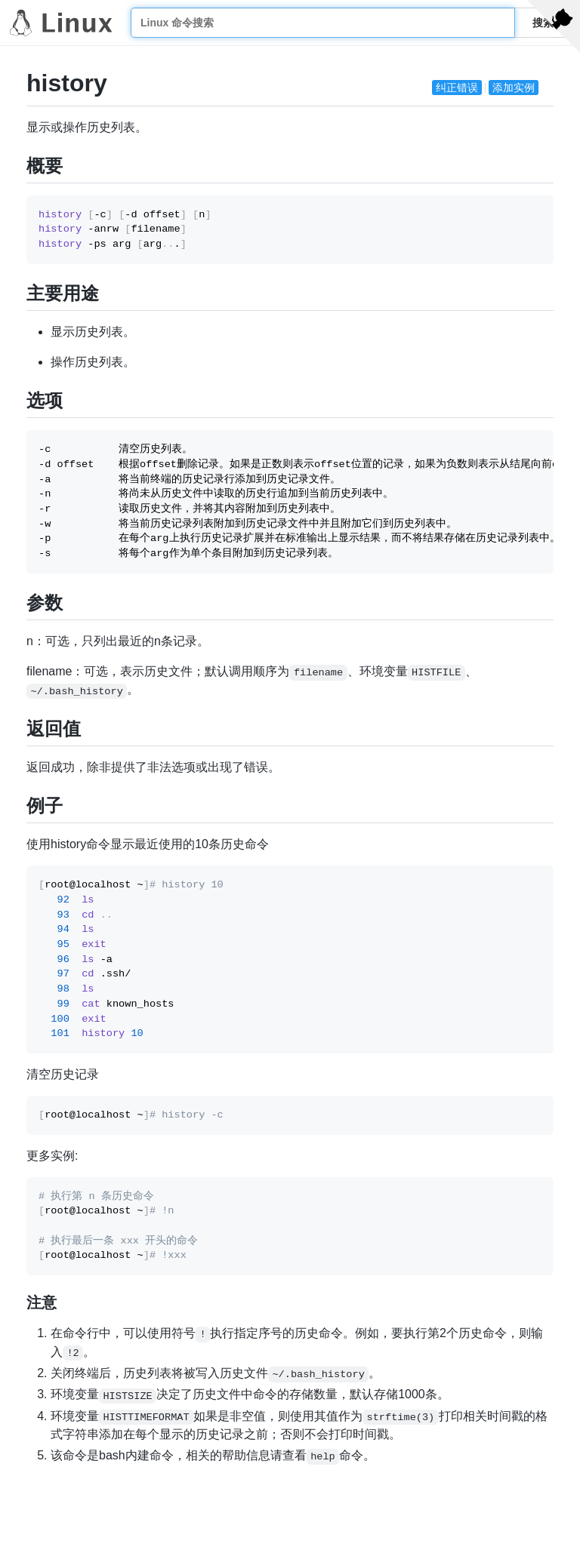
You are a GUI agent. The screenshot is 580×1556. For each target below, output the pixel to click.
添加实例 (513, 87)
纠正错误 (457, 87)
